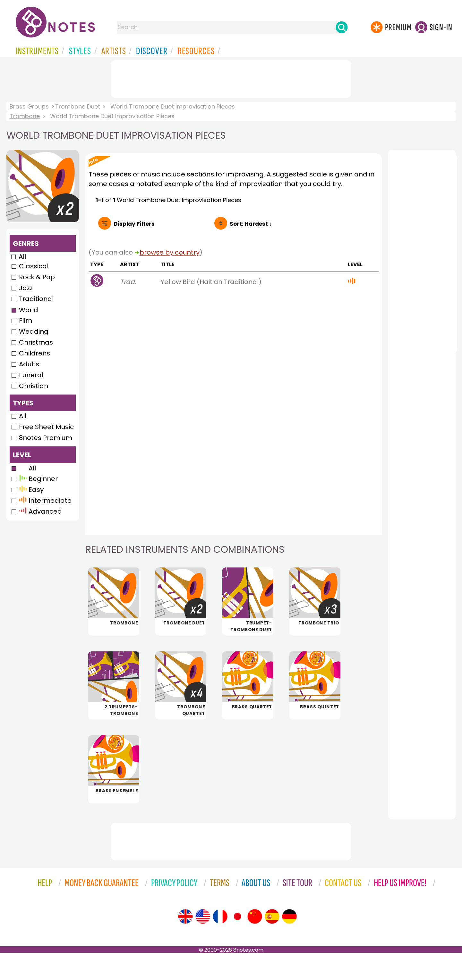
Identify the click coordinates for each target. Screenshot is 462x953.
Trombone (25, 116)
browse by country (170, 252)
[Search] (342, 27)
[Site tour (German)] (289, 916)
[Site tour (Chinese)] (255, 916)
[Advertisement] (231, 77)
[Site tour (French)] (220, 916)
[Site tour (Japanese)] (237, 916)
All (22, 256)
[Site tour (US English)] (203, 916)
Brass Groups (29, 106)
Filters (134, 224)
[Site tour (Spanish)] (272, 916)
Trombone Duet (77, 106)
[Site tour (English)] (185, 916)
